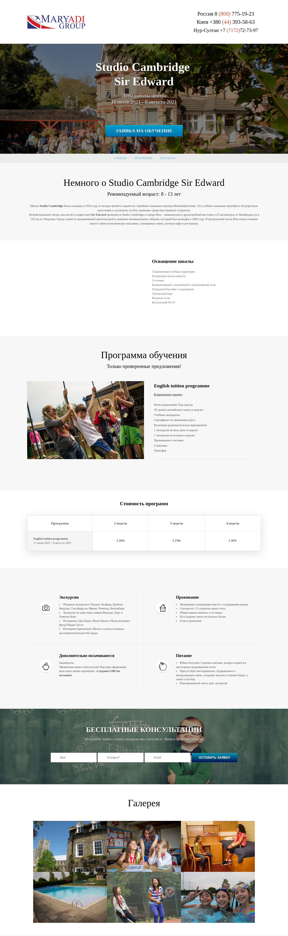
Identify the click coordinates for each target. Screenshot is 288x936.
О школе (120, 158)
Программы (143, 158)
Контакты (167, 158)
